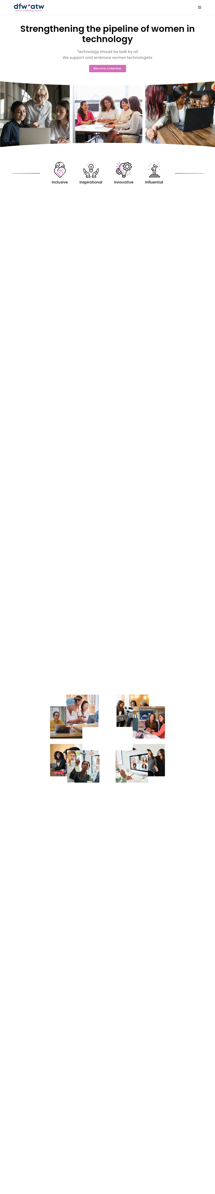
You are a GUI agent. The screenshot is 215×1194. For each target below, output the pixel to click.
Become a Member (108, 68)
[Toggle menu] (199, 7)
